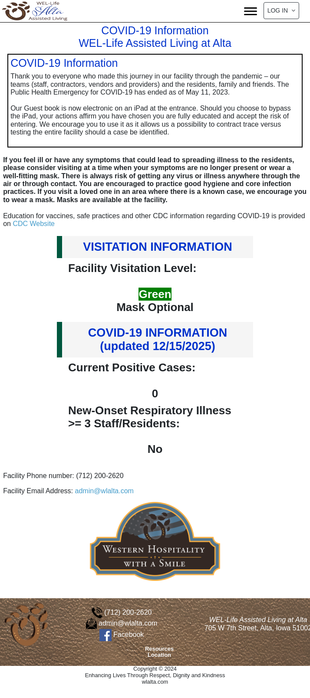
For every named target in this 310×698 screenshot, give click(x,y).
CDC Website (34, 223)
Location (159, 655)
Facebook (121, 634)
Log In (281, 10)
